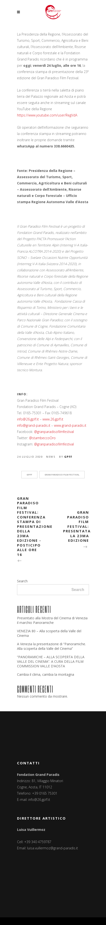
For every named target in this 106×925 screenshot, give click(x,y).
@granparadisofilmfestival (54, 431)
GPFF (68, 456)
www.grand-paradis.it (70, 425)
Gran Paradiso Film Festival (62, 474)
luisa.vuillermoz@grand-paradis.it (52, 848)
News (50, 456)
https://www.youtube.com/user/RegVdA (47, 115)
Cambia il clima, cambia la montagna (45, 674)
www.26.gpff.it (52, 419)
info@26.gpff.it (28, 419)
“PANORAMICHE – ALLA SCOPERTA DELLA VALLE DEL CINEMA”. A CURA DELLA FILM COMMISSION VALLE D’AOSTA (50, 661)
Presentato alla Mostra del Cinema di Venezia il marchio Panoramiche (52, 620)
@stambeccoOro (42, 438)
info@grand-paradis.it (33, 425)
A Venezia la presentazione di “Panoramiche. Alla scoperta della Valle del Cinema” (51, 646)
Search (22, 581)
